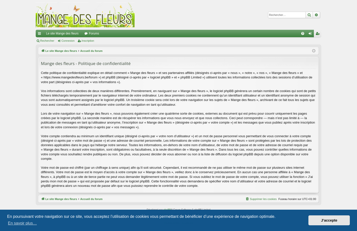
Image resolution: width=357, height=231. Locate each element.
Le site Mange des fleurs (62, 33)
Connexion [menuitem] (311, 34)
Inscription (88, 40)
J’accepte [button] (329, 220)
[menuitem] (302, 33)
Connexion (68, 40)
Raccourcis (40, 34)
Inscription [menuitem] (318, 34)
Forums (94, 33)
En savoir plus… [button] (22, 223)
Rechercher (47, 40)
